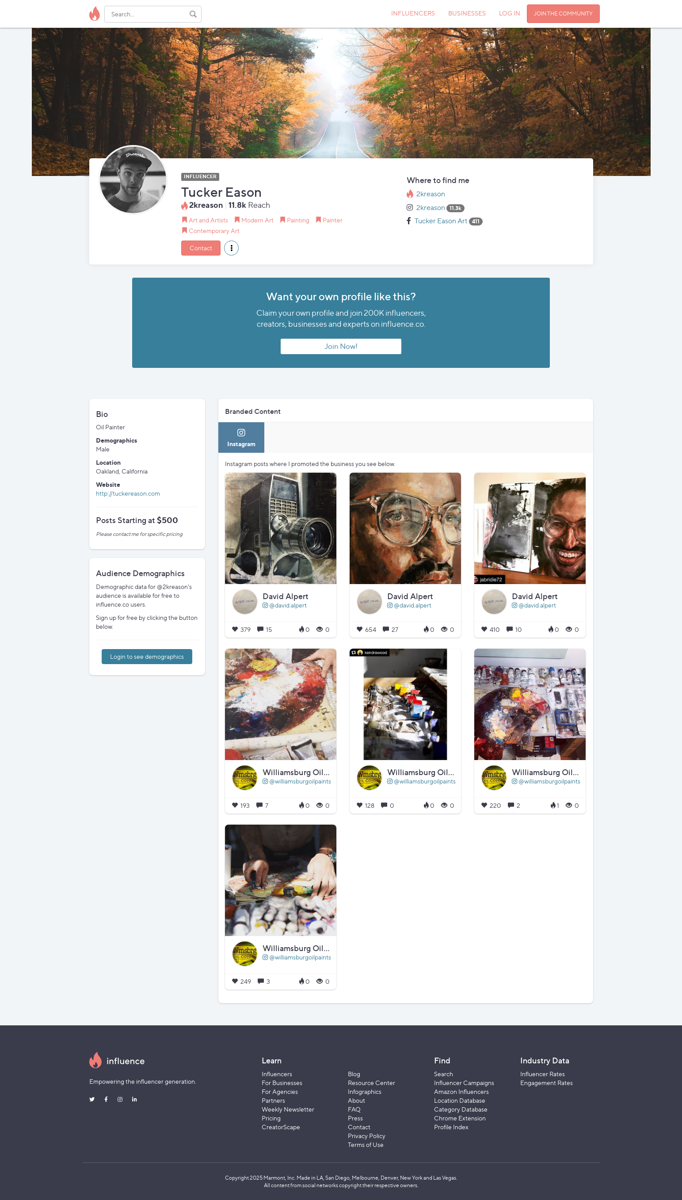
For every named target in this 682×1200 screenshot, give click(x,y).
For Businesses (282, 1082)
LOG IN (509, 13)
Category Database (461, 1109)
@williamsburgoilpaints (297, 781)
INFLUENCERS (413, 13)
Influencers (277, 1074)
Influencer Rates (542, 1074)
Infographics (364, 1091)
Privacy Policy (366, 1135)
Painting (298, 220)
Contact (201, 248)
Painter (333, 220)
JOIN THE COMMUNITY (563, 13)
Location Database (459, 1100)
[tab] (241, 437)
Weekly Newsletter (288, 1109)
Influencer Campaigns (464, 1082)
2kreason (430, 194)
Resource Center (371, 1082)
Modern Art (257, 220)
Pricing (271, 1118)
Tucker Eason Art (441, 221)
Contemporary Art (214, 230)
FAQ (354, 1109)
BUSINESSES (467, 13)
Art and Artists (208, 220)
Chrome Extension (460, 1118)
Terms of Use (366, 1144)
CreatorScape (281, 1127)
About (356, 1100)
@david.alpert (285, 605)
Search (443, 1074)
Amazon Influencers (461, 1091)
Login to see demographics (147, 656)
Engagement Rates (546, 1082)
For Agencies (280, 1091)
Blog (354, 1074)
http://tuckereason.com (128, 493)
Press (355, 1118)
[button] (231, 248)
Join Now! (341, 346)
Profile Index (451, 1127)
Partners (273, 1100)
